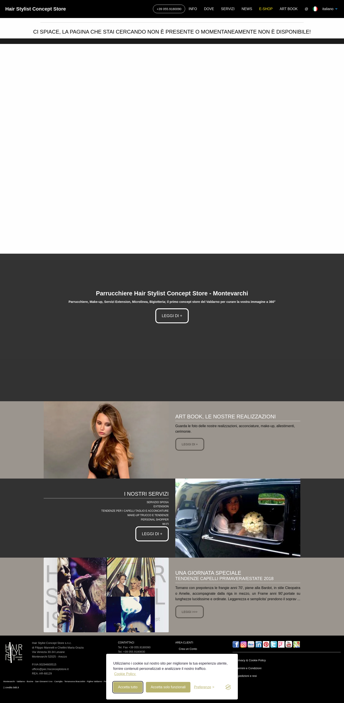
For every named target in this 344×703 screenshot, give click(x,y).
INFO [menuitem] (193, 9)
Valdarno (21, 681)
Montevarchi (9, 681)
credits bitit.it (12, 687)
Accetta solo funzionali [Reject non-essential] (168, 687)
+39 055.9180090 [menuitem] (169, 9)
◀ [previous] (7, 146)
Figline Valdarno (94, 681)
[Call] (169, 9)
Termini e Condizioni (248, 668)
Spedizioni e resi (246, 676)
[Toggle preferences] (204, 687)
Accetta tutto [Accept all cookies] (128, 687)
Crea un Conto (188, 649)
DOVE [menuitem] (209, 9)
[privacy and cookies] (228, 687)
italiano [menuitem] (326, 9)
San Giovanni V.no (43, 681)
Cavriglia (58, 681)
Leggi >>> (189, 612)
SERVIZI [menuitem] (228, 9)
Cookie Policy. (125, 674)
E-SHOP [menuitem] (265, 9)
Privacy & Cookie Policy (251, 660)
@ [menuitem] (306, 9)
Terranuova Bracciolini (74, 681)
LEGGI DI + (172, 316)
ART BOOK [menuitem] (289, 9)
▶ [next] (341, 146)
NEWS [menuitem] (247, 9)
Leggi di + (190, 444)
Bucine (30, 681)
